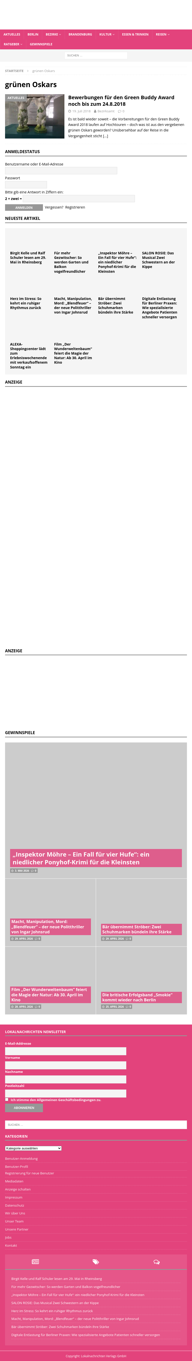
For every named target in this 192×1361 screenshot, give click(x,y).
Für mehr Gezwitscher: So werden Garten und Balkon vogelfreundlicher (71, 262)
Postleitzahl (14, 1085)
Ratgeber (11, 44)
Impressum (13, 1197)
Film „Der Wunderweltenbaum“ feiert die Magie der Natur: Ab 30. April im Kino (73, 353)
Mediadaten (14, 1181)
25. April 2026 (115, 1006)
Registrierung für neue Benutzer (29, 1173)
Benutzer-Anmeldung (21, 1158)
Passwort (12, 178)
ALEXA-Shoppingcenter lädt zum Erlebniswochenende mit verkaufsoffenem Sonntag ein (28, 355)
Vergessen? (54, 207)
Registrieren (75, 207)
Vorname (12, 1057)
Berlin (33, 34)
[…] (105, 135)
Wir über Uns (15, 1213)
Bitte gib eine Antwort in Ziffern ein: (34, 192)
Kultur (106, 34)
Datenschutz (14, 1205)
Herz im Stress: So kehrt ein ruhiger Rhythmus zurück (25, 303)
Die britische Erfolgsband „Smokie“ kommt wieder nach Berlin (137, 997)
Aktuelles (12, 34)
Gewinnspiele (41, 44)
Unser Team (14, 1221)
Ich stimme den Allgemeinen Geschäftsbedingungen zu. (56, 1100)
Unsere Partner (17, 1229)
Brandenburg (80, 34)
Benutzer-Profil (16, 1166)
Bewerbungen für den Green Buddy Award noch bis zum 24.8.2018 (121, 100)
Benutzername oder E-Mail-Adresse (34, 164)
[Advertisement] (43, 691)
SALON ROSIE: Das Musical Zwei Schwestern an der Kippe (158, 260)
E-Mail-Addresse (18, 1043)
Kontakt (11, 1245)
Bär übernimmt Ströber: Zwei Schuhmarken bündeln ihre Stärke (115, 305)
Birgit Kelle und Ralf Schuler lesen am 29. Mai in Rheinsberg (28, 257)
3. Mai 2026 (22, 870)
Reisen (161, 34)
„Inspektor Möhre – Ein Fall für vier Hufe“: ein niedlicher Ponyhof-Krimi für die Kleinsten (117, 262)
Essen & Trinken (135, 34)
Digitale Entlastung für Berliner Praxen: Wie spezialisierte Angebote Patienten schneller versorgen (159, 307)
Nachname (14, 1071)
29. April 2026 (24, 938)
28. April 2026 (24, 1006)
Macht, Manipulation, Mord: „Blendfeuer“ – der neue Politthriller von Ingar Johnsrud (73, 305)
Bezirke (52, 34)
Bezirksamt (106, 111)
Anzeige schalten (18, 1189)
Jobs (8, 1237)
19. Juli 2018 (81, 111)
